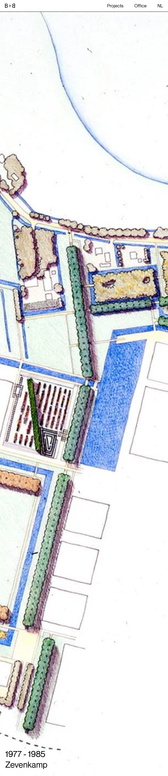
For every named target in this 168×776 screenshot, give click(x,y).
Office (140, 6)
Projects (115, 6)
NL (160, 6)
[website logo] (10, 6)
